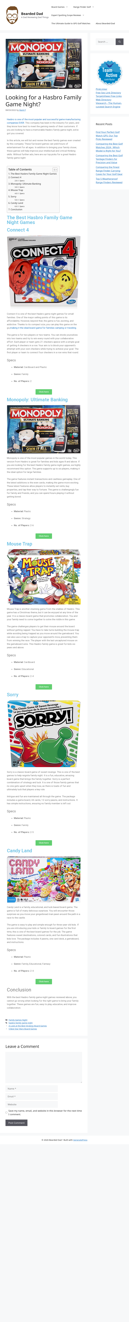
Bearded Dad (32, 13)
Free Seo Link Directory (108, 92)
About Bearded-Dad (105, 23)
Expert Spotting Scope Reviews (69, 15)
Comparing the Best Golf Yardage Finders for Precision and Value (109, 159)
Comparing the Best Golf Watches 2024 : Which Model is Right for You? (109, 147)
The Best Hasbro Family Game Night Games (34, 173)
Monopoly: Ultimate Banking (26, 183)
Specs (22, 180)
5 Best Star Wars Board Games (23, 1029)
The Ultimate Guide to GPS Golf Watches (70, 23)
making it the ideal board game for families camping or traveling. (43, 327)
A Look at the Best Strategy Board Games (28, 1026)
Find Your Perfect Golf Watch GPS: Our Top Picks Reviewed (108, 135)
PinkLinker (101, 89)
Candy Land (17, 202)
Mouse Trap (17, 190)
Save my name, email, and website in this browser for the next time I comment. (45, 1112)
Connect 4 (16, 177)
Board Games (61, 7)
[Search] (120, 41)
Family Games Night (18, 1020)
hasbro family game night (21, 1023)
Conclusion (16, 209)
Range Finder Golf (85, 7)
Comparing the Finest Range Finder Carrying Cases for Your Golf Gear (109, 170)
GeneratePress (80, 1140)
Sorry (13, 196)
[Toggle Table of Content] (54, 169)
